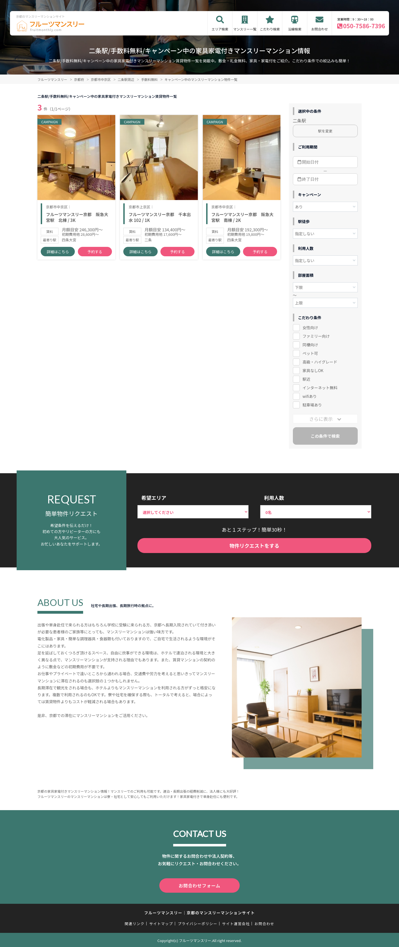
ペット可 (310, 353)
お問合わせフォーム (199, 885)
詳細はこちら (58, 255)
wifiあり (310, 396)
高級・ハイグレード (320, 362)
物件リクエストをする (254, 545)
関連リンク (135, 922)
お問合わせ (319, 29)
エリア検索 (220, 29)
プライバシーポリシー (197, 922)
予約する (95, 255)
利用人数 (274, 497)
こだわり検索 (270, 29)
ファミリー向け (316, 336)
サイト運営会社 (236, 922)
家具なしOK (313, 370)
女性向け (310, 327)
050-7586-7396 (364, 26)
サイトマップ (161, 922)
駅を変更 (325, 131)
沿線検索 (294, 29)
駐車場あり (312, 405)
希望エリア (153, 497)
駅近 (306, 379)
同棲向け (310, 344)
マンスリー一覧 (245, 29)
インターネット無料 (320, 387)
